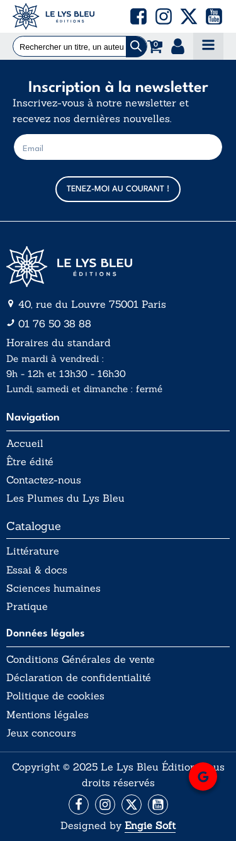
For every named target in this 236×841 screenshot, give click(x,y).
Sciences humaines (53, 588)
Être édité (29, 462)
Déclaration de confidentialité (78, 678)
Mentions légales (47, 715)
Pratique (27, 606)
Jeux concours (41, 733)
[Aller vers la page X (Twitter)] (131, 804)
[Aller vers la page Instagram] (105, 804)
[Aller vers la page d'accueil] (118, 266)
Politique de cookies (55, 696)
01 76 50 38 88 (54, 323)
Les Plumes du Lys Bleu (65, 498)
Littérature (32, 551)
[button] (138, 16)
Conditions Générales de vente (80, 659)
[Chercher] (136, 47)
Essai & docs (36, 570)
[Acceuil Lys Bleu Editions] (53, 16)
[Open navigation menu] (208, 46)
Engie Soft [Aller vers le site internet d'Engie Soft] (150, 825)
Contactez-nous (43, 480)
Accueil (24, 443)
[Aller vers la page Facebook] (79, 804)
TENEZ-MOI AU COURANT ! (118, 189)
